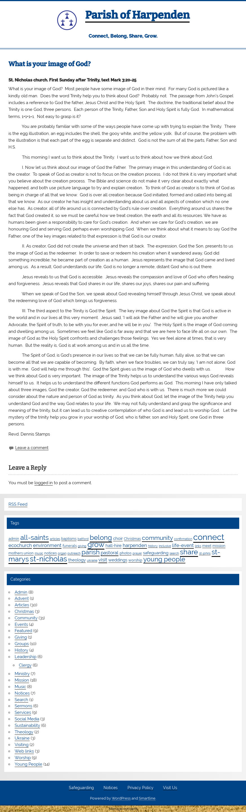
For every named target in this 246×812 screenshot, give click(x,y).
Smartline (147, 798)
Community (26, 618)
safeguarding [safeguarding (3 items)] (155, 552)
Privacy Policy (140, 788)
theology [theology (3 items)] (77, 560)
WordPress (121, 798)
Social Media (27, 718)
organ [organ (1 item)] (62, 553)
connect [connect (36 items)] (208, 537)
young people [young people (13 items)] (164, 559)
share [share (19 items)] (189, 552)
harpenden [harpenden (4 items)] (135, 545)
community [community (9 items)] (157, 537)
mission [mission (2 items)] (218, 545)
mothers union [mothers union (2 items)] (21, 553)
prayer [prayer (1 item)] (137, 553)
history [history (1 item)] (153, 546)
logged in (43, 482)
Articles (22, 605)
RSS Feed (17, 504)
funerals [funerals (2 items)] (70, 545)
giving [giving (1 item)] (82, 546)
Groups (22, 643)
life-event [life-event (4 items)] (183, 545)
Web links (24, 751)
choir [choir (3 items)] (118, 538)
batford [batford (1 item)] (83, 538)
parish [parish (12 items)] (91, 552)
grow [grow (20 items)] (95, 544)
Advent (22, 598)
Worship (23, 757)
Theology (24, 732)
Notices (22, 693)
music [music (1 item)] (39, 553)
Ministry (22, 673)
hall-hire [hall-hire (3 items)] (114, 545)
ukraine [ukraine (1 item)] (92, 560)
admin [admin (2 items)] (13, 538)
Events (21, 624)
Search (21, 699)
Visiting (21, 744)
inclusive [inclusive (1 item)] (165, 546)
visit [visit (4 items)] (102, 560)
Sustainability (27, 725)
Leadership (25, 656)
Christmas (24, 611)
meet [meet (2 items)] (206, 545)
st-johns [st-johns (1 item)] (204, 553)
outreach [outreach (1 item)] (73, 553)
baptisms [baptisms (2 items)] (68, 538)
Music (20, 686)
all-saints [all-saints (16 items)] (34, 537)
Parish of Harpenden (137, 14)
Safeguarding (81, 788)
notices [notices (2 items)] (50, 553)
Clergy (25, 665)
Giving (21, 637)
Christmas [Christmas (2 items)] (132, 538)
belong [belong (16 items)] (101, 537)
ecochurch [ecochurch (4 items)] (20, 545)
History (21, 650)
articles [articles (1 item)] (55, 538)
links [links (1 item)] (198, 546)
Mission (22, 680)
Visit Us (170, 788)
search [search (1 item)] (174, 553)
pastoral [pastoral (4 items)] (109, 552)
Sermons (23, 705)
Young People (28, 764)
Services (23, 712)
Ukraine (22, 738)
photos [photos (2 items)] (125, 553)
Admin (21, 592)
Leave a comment (32, 447)
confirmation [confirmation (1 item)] (183, 538)
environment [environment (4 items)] (47, 545)
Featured (23, 630)
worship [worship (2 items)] (135, 560)
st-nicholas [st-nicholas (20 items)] (48, 559)
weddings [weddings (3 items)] (117, 560)
